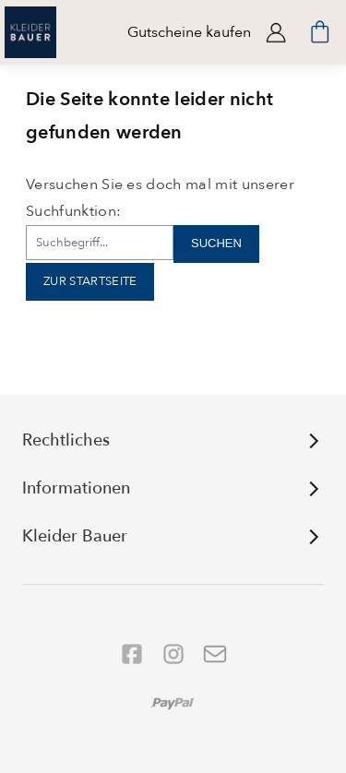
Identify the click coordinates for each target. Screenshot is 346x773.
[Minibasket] (320, 32)
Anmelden (276, 32)
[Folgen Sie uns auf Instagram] (173, 654)
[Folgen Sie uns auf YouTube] (215, 654)
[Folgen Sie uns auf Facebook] (132, 654)
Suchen (216, 243)
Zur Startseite (90, 281)
